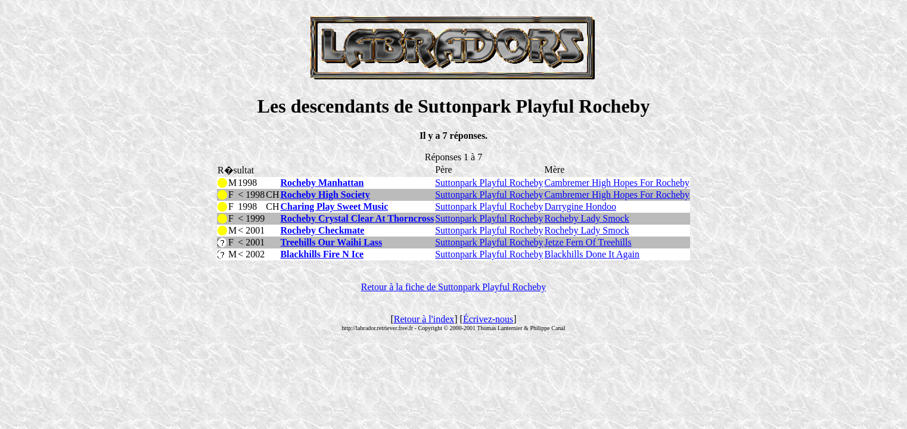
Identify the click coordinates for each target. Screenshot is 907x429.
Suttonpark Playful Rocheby (489, 183)
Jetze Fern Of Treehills (588, 242)
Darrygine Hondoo (580, 206)
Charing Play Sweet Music (334, 206)
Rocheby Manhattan (322, 183)
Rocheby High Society (324, 194)
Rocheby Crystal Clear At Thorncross (357, 218)
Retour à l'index (424, 319)
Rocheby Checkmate (322, 230)
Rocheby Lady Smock (587, 218)
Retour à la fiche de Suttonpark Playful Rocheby (453, 287)
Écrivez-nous (488, 319)
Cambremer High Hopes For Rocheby (617, 183)
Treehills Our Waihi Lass (331, 242)
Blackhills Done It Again (592, 254)
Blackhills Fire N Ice (322, 254)
